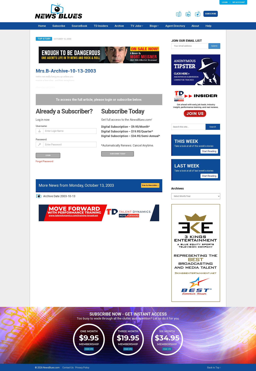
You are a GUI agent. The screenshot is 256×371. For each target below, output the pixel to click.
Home (42, 25)
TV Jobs (135, 25)
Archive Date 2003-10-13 (59, 196)
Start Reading (209, 151)
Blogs (153, 25)
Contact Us (68, 367)
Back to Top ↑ (214, 367)
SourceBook (79, 25)
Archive (119, 25)
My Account (238, 2)
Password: (41, 139)
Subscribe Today (117, 154)
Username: (41, 126)
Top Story (44, 38)
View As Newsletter (150, 185)
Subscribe (210, 14)
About (195, 25)
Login (224, 2)
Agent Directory (175, 25)
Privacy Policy (82, 367)
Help (208, 25)
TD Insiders (101, 25)
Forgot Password (44, 161)
